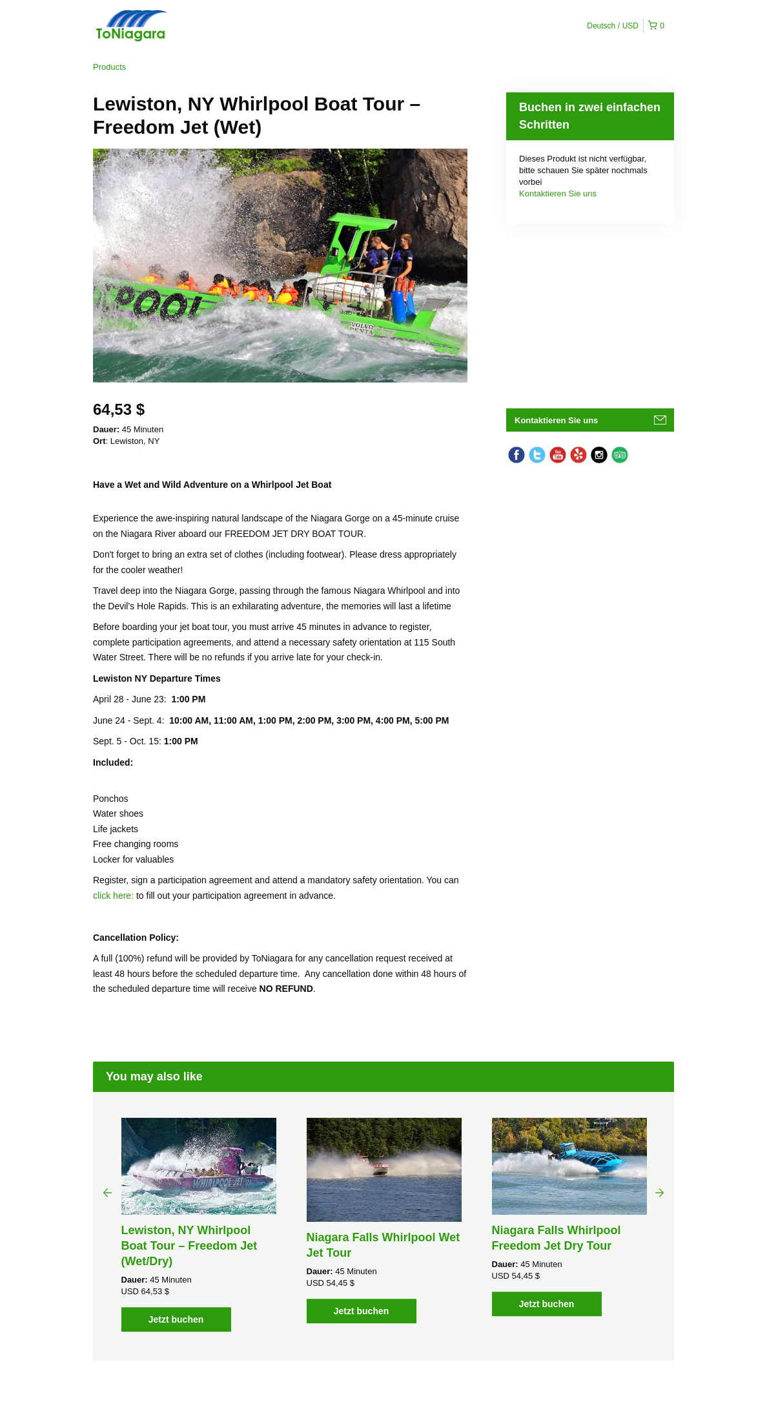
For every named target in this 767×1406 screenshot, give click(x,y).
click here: (114, 895)
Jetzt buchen (176, 1319)
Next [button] (659, 1192)
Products (109, 67)
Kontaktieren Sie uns (558, 193)
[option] (198, 1225)
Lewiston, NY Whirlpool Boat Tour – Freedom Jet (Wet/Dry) (189, 1246)
